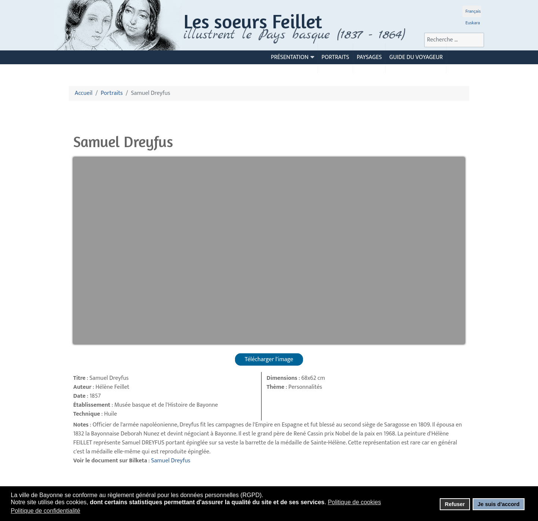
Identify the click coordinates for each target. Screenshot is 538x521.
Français (473, 11)
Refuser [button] (455, 504)
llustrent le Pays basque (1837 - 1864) (296, 34)
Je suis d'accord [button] (498, 504)
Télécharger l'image (269, 359)
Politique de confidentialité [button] (45, 511)
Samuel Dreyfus (170, 461)
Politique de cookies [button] (354, 502)
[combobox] (454, 39)
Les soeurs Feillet (252, 21)
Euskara (473, 23)
